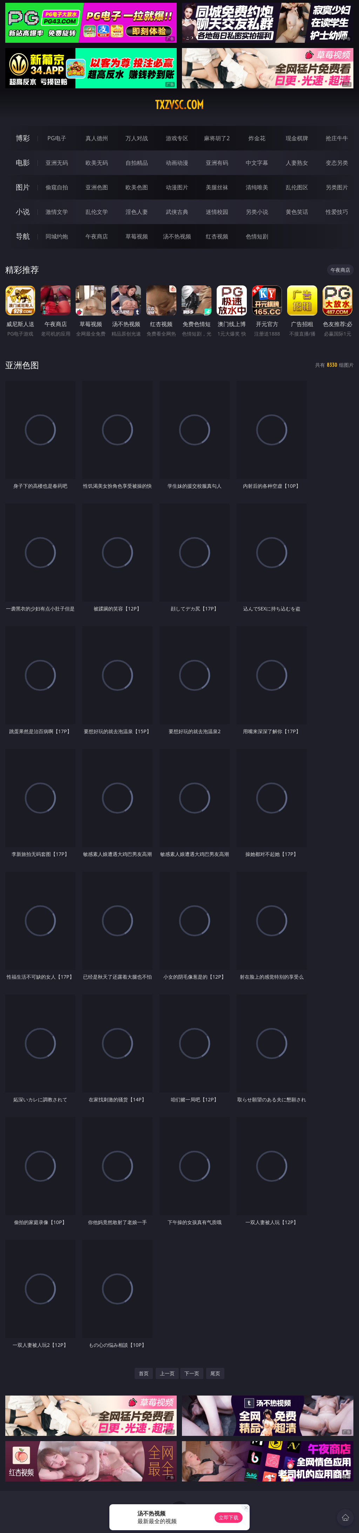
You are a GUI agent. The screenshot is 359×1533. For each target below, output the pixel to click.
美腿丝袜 (217, 187)
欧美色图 (137, 187)
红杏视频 (217, 236)
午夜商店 (97, 236)
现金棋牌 (297, 138)
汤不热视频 (177, 236)
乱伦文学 (97, 212)
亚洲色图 (97, 187)
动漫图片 (177, 187)
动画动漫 (177, 163)
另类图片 (337, 187)
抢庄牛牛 (337, 138)
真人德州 (97, 138)
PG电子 (56, 138)
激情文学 (57, 212)
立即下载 (228, 1517)
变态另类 (337, 163)
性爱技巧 (337, 212)
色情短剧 (257, 236)
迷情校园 (217, 212)
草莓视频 (137, 236)
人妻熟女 (297, 163)
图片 (23, 187)
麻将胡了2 (217, 138)
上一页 (167, 1373)
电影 (23, 162)
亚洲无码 (57, 163)
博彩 (23, 138)
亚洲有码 (217, 163)
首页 (144, 1373)
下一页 (191, 1373)
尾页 (215, 1373)
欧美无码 (97, 163)
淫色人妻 (137, 212)
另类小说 (257, 212)
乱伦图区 (297, 187)
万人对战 (137, 138)
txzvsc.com (179, 105)
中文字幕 (257, 163)
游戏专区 (177, 138)
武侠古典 (177, 212)
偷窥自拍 (57, 187)
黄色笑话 (297, 212)
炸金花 (257, 138)
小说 (23, 211)
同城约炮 (57, 236)
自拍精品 (137, 163)
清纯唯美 (257, 187)
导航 (23, 236)
